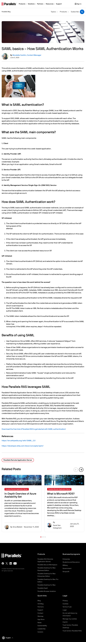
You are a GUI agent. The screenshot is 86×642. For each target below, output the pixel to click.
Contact (40, 613)
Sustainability (42, 625)
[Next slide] (81, 469)
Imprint (65, 622)
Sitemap (40, 616)
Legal (65, 610)
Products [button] (63, 12)
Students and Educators (71, 562)
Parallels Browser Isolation (47, 591)
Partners (41, 607)
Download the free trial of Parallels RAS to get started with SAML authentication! (34, 429)
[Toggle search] (82, 12)
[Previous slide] (76, 469)
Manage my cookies (70, 619)
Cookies (65, 604)
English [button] (6, 637)
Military (65, 565)
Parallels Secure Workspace (47, 565)
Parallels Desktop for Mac (47, 585)
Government (67, 568)
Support (40, 610)
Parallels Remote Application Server (17, 460)
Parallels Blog (6, 11)
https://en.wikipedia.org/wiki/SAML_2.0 (18, 441)
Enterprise (66, 559)
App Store (41, 619)
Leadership (41, 629)
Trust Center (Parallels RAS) (72, 631)
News (39, 622)
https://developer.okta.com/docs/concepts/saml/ (23, 446)
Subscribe (75, 12)
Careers (40, 632)
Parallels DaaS (43, 588)
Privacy (65, 600)
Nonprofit (66, 571)
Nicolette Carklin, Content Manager (27, 55)
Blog (39, 600)
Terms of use (67, 607)
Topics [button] (53, 12)
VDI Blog (40, 604)
